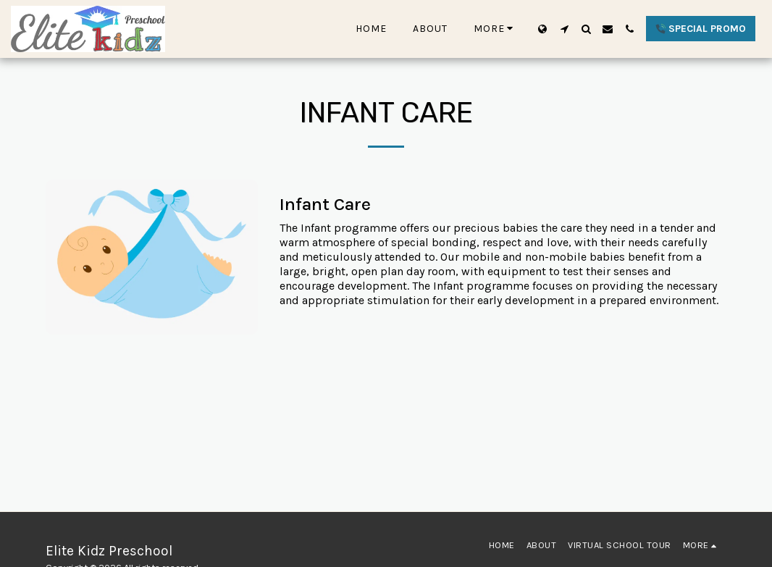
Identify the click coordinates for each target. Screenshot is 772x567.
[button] (564, 29)
